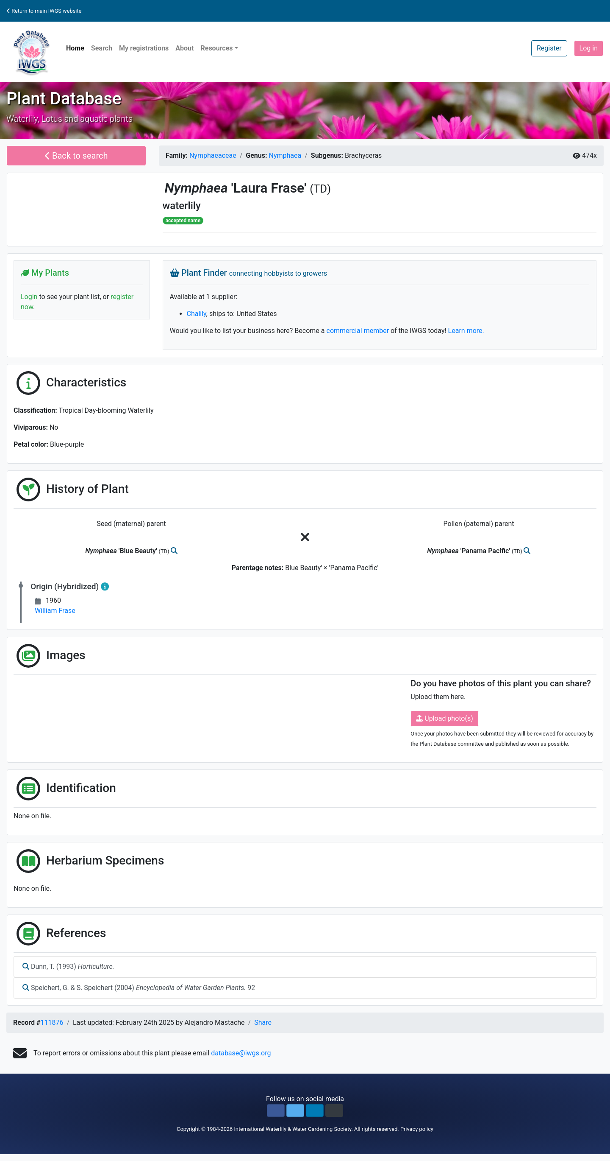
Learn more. (466, 331)
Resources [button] (216, 48)
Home (75, 48)
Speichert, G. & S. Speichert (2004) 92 (138, 988)
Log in (589, 48)
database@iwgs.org (241, 1053)
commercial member (358, 331)
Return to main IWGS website (44, 11)
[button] (276, 1110)
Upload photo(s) (444, 718)
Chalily (196, 314)
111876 (51, 1022)
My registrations (144, 48)
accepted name (183, 221)
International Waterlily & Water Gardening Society (292, 1129)
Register (549, 48)
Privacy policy (416, 1129)
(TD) (320, 188)
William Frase (55, 611)
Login (29, 297)
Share (263, 1022)
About (184, 48)
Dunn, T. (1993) (68, 966)
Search (101, 48)
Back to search (76, 156)
